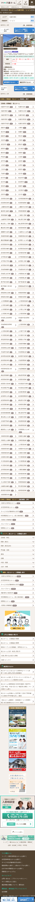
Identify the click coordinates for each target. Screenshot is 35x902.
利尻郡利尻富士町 (6, 370)
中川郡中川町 (24, 335)
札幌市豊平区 (7, 115)
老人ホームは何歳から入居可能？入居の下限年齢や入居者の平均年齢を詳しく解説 (16, 695)
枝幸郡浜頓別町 (7, 356)
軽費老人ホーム (7, 528)
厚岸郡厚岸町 (24, 474)
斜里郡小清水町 (7, 384)
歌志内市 (22, 178)
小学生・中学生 (22, 845)
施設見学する (25, 82)
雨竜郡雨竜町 (24, 293)
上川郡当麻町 (6, 305)
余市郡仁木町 (24, 261)
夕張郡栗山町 (24, 278)
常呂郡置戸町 (6, 388)
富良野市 (23, 182)
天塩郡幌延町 (24, 369)
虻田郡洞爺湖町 (7, 413)
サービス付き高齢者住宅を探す (11, 862)
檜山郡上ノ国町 (7, 224)
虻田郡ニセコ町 (24, 240)
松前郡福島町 (24, 203)
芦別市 (4, 157)
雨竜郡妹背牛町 (24, 286)
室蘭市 (22, 132)
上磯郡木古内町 (24, 207)
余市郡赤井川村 (24, 265)
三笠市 (4, 169)
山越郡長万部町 (7, 219)
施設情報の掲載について (9, 884)
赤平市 (4, 161)
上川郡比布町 (24, 305)
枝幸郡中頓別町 (24, 356)
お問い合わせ (6, 878)
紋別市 (22, 161)
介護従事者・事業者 (25, 842)
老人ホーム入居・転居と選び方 (10, 651)
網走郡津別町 (24, 375)
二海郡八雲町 (24, 215)
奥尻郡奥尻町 (24, 228)
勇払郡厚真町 (24, 409)
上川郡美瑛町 (24, 314)
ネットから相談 (16, 824)
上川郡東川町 (6, 314)
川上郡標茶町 (24, 478)
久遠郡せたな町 (24, 232)
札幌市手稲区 (7, 124)
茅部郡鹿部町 (24, 211)
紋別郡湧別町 (24, 392)
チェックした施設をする (25, 899)
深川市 (4, 182)
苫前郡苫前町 (6, 344)
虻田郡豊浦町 (6, 404)
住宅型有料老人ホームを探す (11, 859)
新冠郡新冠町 (24, 421)
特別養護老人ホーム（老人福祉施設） (15, 516)
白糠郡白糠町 (6, 486)
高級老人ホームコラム (9, 871)
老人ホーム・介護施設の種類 (10, 638)
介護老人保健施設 (8, 520)
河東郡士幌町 (24, 436)
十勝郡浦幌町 (24, 470)
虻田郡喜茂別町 (24, 244)
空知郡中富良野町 (23, 319)
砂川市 (4, 178)
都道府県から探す (7, 865)
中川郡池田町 (6, 461)
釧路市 (5, 136)
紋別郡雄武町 (6, 400)
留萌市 (5, 149)
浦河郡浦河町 (6, 425)
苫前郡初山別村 (7, 348)
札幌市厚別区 (24, 119)
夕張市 (22, 140)
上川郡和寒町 (24, 324)
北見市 (5, 140)
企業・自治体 (12, 845)
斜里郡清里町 (24, 379)
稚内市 (5, 153)
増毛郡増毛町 (6, 339)
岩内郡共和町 (6, 253)
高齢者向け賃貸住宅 (9, 593)
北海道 (7, 56)
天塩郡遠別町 (24, 348)
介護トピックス (6, 660)
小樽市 (22, 128)
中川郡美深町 (6, 335)
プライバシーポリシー (19, 878)
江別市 (22, 157)
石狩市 (5, 194)
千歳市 (5, 174)
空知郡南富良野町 (6, 326)
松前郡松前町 (6, 203)
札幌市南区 (23, 115)
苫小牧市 (23, 149)
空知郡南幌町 (6, 269)
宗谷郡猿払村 (24, 352)
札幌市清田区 (24, 124)
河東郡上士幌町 (7, 440)
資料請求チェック (2, 42)
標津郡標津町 (24, 490)
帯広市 (22, 136)
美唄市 (22, 153)
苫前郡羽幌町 (24, 344)
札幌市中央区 (7, 107)
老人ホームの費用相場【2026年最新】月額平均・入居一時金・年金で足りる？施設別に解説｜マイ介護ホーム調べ (16, 686)
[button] (17, 17)
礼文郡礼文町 (6, 365)
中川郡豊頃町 (24, 461)
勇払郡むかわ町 (7, 417)
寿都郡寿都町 (6, 236)
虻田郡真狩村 (6, 244)
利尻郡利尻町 (24, 365)
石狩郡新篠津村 (24, 199)
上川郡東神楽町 (24, 301)
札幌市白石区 (24, 111)
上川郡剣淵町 (6, 331)
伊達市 (5, 190)
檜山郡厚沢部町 (24, 224)
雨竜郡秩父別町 (7, 293)
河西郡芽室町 (6, 449)
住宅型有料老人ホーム (9, 507)
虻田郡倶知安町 (24, 249)
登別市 (5, 186)
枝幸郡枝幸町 (6, 360)
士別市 (5, 165)
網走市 (22, 144)
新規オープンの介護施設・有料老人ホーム (14, 647)
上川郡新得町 (6, 445)
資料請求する (9, 82)
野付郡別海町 (24, 486)
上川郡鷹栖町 (6, 301)
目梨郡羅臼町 (6, 495)
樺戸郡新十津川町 (6, 287)
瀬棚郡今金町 (6, 232)
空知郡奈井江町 (24, 269)
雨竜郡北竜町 (6, 297)
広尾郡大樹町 (24, 453)
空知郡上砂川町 (7, 274)
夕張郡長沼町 (6, 278)
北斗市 (22, 194)
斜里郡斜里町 (6, 379)
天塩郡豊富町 (24, 360)
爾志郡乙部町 (6, 228)
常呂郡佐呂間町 (24, 388)
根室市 (22, 169)
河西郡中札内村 (24, 449)
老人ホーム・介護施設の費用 (10, 643)
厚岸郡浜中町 (6, 478)
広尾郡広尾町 (6, 457)
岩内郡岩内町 (24, 253)
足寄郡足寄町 (24, 465)
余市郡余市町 (7, 265)
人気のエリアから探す (21, 865)
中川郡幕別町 (24, 457)
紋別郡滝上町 (6, 396)
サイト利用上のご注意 (9, 881)
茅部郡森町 (6, 215)
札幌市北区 (23, 107)
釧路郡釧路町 (6, 474)
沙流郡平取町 (6, 421)
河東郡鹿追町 (24, 440)
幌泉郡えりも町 (7, 429)
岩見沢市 (5, 144)
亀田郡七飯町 (7, 211)
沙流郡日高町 (24, 417)
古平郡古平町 (6, 261)
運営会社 (21, 884)
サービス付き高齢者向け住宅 (10, 48)
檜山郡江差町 (24, 219)
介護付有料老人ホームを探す (17, 856)
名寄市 (22, 165)
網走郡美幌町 (6, 375)
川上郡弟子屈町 (7, 482)
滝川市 (22, 174)
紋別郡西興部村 (24, 396)
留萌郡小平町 (24, 339)
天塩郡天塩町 (6, 352)
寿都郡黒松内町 (24, 236)
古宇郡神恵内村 (24, 257)
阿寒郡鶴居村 (24, 482)
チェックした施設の (24, 30)
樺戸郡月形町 (6, 282)
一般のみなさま (13, 842)
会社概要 (4, 891)
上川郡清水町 (24, 445)
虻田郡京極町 (6, 249)
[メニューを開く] (32, 3)
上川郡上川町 (24, 309)
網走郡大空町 (24, 400)
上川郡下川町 (24, 331)
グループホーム (8, 524)
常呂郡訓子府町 (24, 384)
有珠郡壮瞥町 (24, 404)
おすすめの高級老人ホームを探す (12, 868)
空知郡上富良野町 (6, 319)
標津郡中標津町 (7, 490)
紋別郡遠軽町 (6, 392)
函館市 (5, 128)
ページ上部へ (19, 832)
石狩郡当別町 (6, 199)
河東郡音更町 (7, 436)
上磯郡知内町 (6, 207)
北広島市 (23, 190)
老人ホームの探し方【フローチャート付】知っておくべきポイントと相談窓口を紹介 (16, 679)
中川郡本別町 (6, 465)
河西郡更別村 (6, 453)
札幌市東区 (11, 56)
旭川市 (5, 132)
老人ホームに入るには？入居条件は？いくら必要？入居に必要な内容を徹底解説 (15, 672)
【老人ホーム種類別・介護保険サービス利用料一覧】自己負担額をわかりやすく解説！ (16, 701)
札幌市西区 (6, 119)
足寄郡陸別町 (6, 470)
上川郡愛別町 (6, 309)
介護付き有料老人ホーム (10, 503)
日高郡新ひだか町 (23, 431)
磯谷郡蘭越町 (6, 240)
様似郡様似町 (24, 425)
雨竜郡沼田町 (24, 297)
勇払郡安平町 (24, 413)
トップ (5, 842)
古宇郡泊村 (6, 257)
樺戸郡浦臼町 (24, 282)
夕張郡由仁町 (24, 274)
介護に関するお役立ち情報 (9, 655)
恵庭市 (22, 186)
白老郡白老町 (7, 409)
